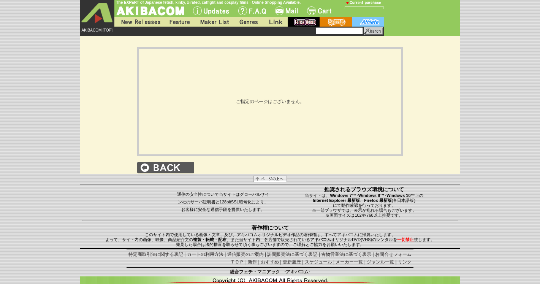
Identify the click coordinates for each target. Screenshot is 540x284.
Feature (179, 22)
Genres (248, 22)
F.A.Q (252, 11)
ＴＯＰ (237, 262)
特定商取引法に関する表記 (155, 254)
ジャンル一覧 (380, 262)
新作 (252, 262)
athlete (368, 22)
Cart (319, 11)
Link (275, 22)
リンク (405, 262)
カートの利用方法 (205, 254)
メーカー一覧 (349, 262)
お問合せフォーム (393, 254)
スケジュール (318, 262)
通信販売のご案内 (245, 254)
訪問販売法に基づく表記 (292, 254)
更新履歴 (292, 262)
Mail (286, 11)
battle (336, 22)
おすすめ (270, 262)
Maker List (214, 22)
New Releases (139, 22)
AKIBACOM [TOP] (97, 30)
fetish (304, 22)
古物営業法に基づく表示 (346, 254)
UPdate (211, 11)
